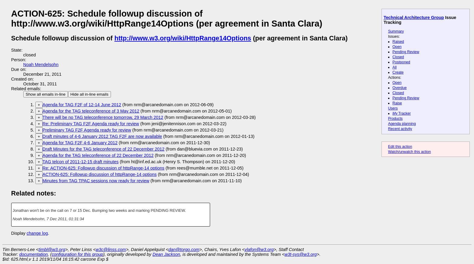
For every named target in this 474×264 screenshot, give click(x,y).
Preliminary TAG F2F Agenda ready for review (87, 130)
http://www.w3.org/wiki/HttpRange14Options (182, 38)
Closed (398, 57)
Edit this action (400, 147)
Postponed (401, 62)
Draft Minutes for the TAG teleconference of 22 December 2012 (103, 149)
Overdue (399, 88)
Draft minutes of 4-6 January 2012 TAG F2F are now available (102, 136)
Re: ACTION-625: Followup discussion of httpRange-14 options (103, 168)
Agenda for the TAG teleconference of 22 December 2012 (98, 155)
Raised (398, 42)
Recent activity (400, 129)
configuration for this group (77, 254)
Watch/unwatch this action (409, 152)
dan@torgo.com (184, 249)
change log (37, 233)
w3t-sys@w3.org (300, 254)
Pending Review (405, 52)
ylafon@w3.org (259, 249)
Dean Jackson (166, 254)
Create (398, 72)
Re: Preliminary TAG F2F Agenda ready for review (91, 123)
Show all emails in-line (46, 94)
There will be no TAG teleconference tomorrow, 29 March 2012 (103, 117)
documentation (33, 254)
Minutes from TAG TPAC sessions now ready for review (96, 180)
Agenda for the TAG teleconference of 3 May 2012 (91, 111)
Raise (397, 103)
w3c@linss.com (111, 249)
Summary (396, 31)
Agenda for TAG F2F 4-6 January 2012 (80, 142)
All (394, 67)
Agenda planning (402, 124)
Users (393, 108)
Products (395, 118)
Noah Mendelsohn (41, 64)
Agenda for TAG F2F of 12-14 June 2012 (82, 104)
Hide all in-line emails (89, 94)
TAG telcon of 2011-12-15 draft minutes (81, 161)
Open (396, 47)
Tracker (401, 113)
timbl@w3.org (51, 249)
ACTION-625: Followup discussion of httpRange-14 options (100, 174)
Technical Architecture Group (414, 17)
